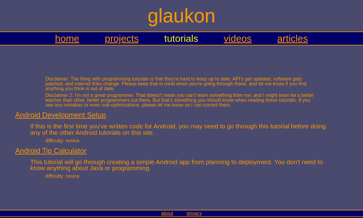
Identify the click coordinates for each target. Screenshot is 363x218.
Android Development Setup (60, 115)
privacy (194, 213)
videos (238, 38)
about (167, 213)
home (67, 38)
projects (122, 38)
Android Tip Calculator (51, 151)
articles (292, 38)
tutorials (181, 38)
